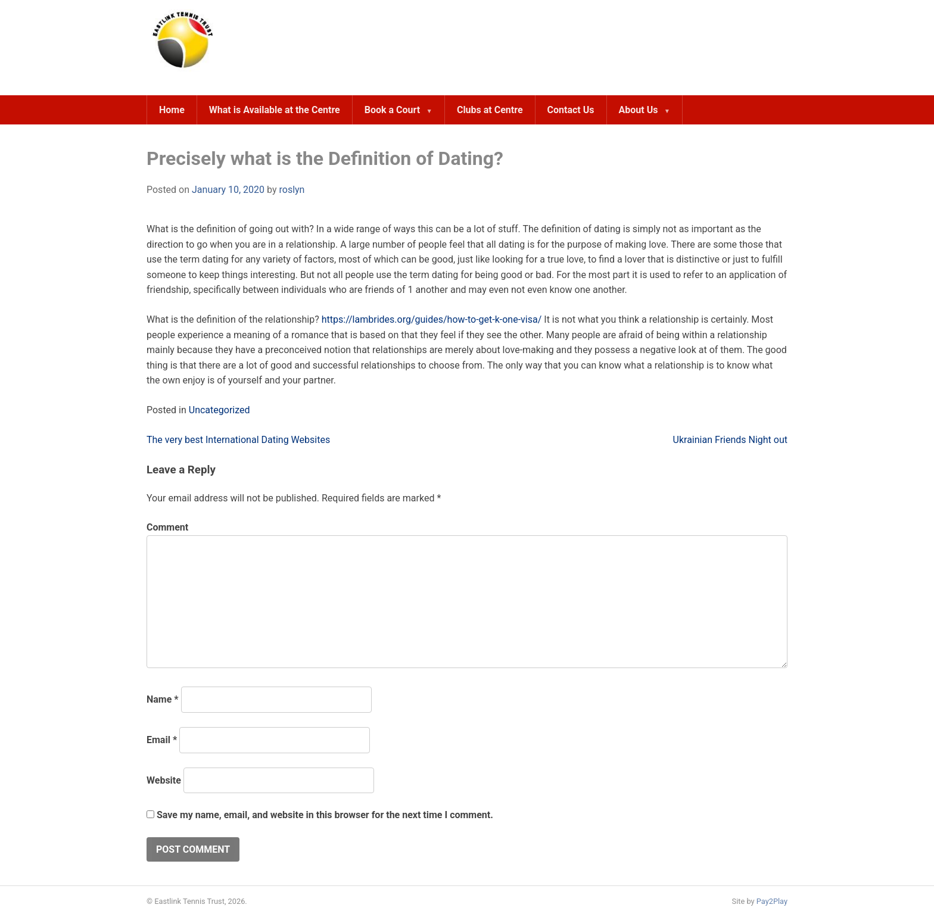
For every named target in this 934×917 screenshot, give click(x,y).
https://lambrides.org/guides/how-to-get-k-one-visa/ (432, 319)
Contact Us (570, 110)
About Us (638, 110)
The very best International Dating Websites (238, 439)
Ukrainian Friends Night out (730, 439)
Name (163, 699)
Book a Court (392, 110)
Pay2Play (771, 901)
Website (164, 780)
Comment (167, 527)
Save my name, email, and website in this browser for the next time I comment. (325, 815)
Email (162, 740)
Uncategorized (219, 410)
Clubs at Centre (490, 110)
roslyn (291, 189)
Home (172, 110)
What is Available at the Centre (274, 110)
